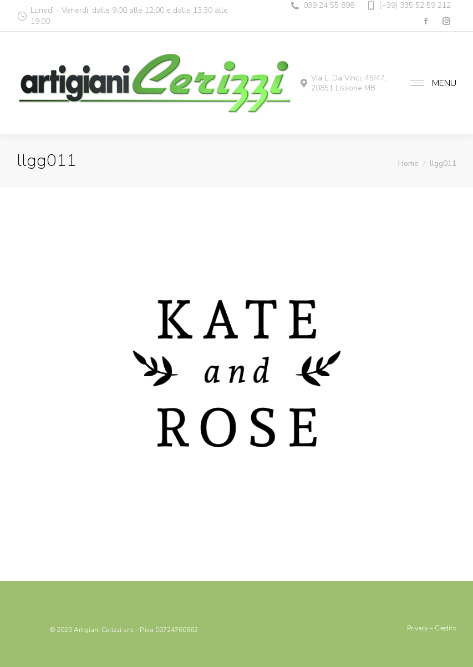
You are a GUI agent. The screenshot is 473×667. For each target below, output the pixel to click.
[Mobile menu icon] (430, 83)
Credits (445, 628)
